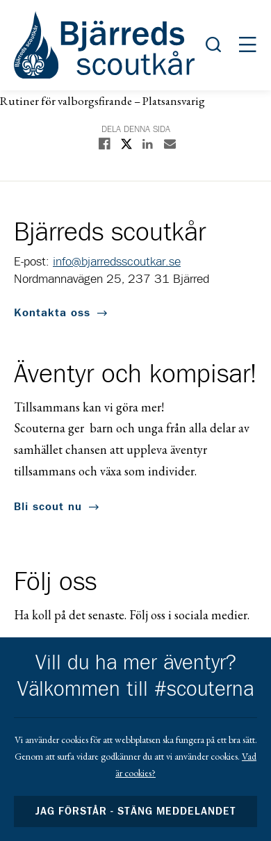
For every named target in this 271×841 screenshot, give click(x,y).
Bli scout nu (48, 506)
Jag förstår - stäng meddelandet (135, 811)
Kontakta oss (52, 312)
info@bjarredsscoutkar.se (117, 262)
